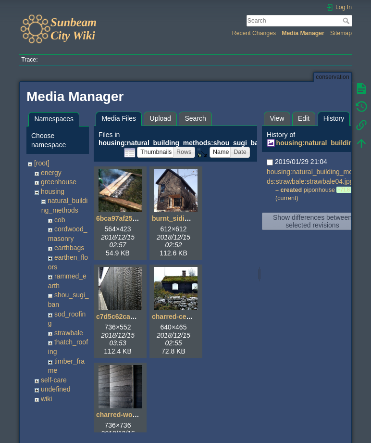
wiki (46, 399)
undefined (56, 389)
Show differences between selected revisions (312, 221)
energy (51, 173)
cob (59, 220)
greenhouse (58, 182)
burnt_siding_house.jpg (190, 218)
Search (347, 20)
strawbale (68, 333)
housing (52, 191)
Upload (160, 118)
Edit (303, 118)
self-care (54, 380)
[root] (41, 163)
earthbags (69, 248)
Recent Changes (254, 33)
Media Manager (303, 33)
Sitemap (341, 33)
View (277, 118)
